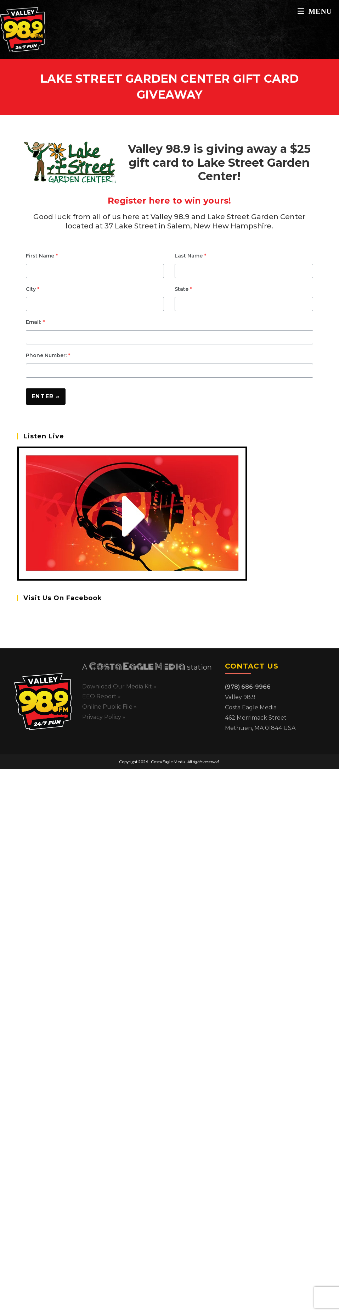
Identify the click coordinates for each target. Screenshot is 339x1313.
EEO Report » (101, 696)
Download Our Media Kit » (119, 686)
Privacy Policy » (103, 717)
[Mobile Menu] (315, 11)
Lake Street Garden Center (256, 216)
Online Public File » (109, 706)
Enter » (46, 396)
